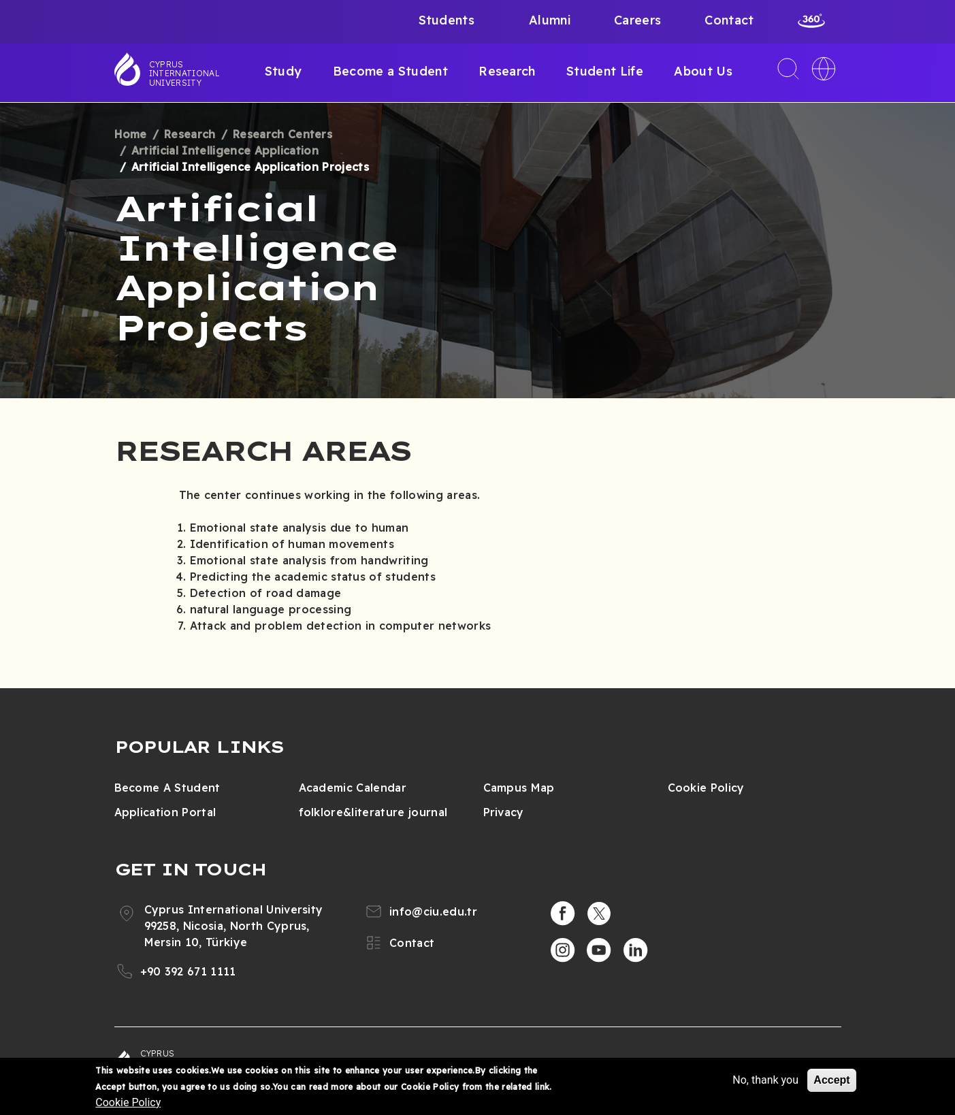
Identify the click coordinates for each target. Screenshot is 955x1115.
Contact (729, 20)
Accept (831, 1080)
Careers (637, 20)
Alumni (549, 20)
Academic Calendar (352, 787)
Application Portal (165, 812)
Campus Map (519, 787)
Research (507, 71)
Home (130, 134)
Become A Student (167, 787)
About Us (703, 71)
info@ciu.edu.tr (433, 911)
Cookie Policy (706, 787)
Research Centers (282, 134)
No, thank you (765, 1079)
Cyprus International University (184, 73)
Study (283, 71)
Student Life (604, 71)
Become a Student (390, 71)
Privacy (503, 812)
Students (447, 20)
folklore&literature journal (373, 812)
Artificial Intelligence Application (225, 150)
